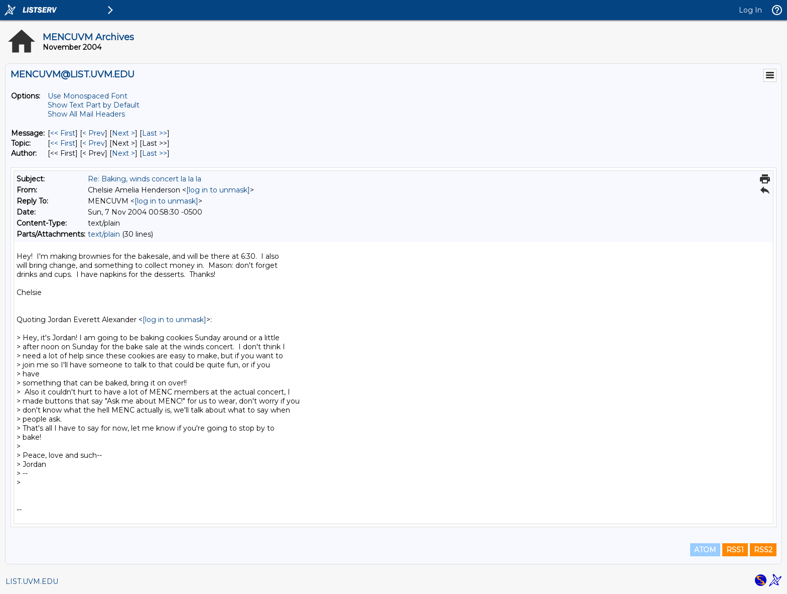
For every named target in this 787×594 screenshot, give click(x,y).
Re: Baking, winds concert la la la (144, 178)
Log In (750, 10)
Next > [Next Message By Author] (123, 153)
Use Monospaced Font (87, 96)
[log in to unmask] (218, 189)
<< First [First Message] (62, 133)
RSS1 (735, 549)
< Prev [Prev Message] (93, 133)
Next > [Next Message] (123, 133)
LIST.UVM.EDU (32, 581)
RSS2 (763, 549)
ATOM (705, 549)
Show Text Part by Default (94, 105)
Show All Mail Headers (86, 114)
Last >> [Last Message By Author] (154, 153)
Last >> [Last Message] (154, 133)
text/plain (104, 234)
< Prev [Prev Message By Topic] (93, 143)
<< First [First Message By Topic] (62, 143)
